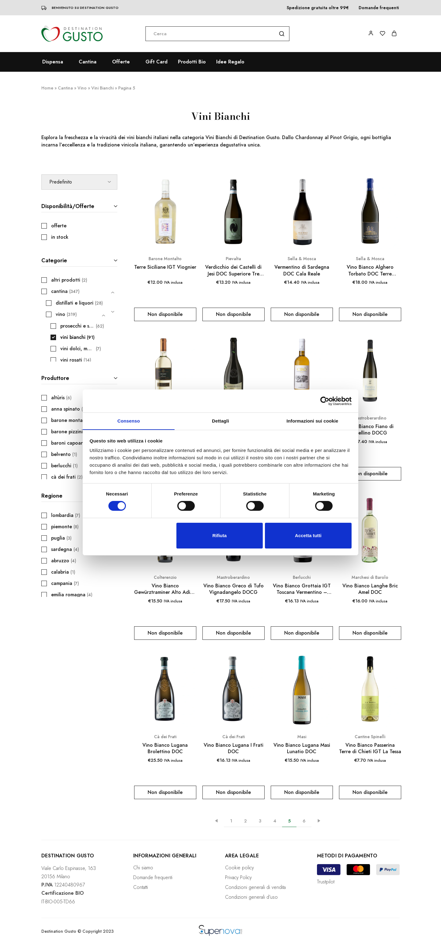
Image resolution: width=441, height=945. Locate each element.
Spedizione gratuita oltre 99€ (318, 8)
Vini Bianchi (102, 88)
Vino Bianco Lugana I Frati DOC (233, 748)
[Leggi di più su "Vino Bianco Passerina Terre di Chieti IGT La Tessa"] (370, 792)
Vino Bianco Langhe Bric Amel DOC (370, 589)
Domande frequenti (379, 8)
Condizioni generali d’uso (251, 897)
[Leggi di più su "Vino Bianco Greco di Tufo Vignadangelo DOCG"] (233, 633)
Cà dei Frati (165, 737)
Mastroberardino (369, 418)
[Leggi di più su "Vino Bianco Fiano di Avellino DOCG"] (370, 473)
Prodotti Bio (192, 62)
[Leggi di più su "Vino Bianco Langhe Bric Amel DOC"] (370, 633)
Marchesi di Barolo (370, 577)
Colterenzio (165, 577)
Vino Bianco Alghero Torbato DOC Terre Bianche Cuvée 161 (370, 270)
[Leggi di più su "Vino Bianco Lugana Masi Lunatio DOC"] (302, 792)
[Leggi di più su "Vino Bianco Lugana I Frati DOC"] (233, 792)
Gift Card (156, 62)
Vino (82, 88)
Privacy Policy (238, 877)
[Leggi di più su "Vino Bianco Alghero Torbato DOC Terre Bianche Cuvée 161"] (370, 314)
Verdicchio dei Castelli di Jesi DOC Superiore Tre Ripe (233, 270)
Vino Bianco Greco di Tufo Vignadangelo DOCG (233, 589)
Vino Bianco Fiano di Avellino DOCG (370, 429)
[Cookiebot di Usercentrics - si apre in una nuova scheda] (325, 400)
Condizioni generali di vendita (255, 887)
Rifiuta (219, 535)
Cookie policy (239, 867)
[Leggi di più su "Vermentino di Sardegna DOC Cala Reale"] (302, 314)
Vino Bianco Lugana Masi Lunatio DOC (301, 748)
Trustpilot (325, 881)
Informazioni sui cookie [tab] (312, 420)
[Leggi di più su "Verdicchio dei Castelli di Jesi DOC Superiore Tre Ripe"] (233, 314)
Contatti (140, 887)
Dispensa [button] (52, 62)
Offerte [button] (121, 62)
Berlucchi (302, 577)
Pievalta (233, 259)
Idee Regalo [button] (230, 62)
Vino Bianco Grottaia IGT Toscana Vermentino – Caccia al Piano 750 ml (302, 589)
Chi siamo (143, 867)
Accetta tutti (308, 535)
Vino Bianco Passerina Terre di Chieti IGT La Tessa (370, 748)
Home (47, 88)
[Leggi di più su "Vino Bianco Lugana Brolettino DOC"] (165, 792)
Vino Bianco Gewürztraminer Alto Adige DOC (165, 589)
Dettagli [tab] (220, 420)
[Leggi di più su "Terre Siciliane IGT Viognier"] (165, 314)
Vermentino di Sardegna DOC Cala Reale (301, 270)
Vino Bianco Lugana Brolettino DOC (165, 748)
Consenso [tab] (128, 420)
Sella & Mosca (302, 259)
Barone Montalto (165, 259)
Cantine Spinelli (370, 737)
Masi (301, 737)
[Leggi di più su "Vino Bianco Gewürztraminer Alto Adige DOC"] (165, 633)
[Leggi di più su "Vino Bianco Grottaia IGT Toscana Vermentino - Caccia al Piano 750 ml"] (302, 633)
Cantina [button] (87, 62)
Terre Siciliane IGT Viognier (165, 267)
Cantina (65, 88)
